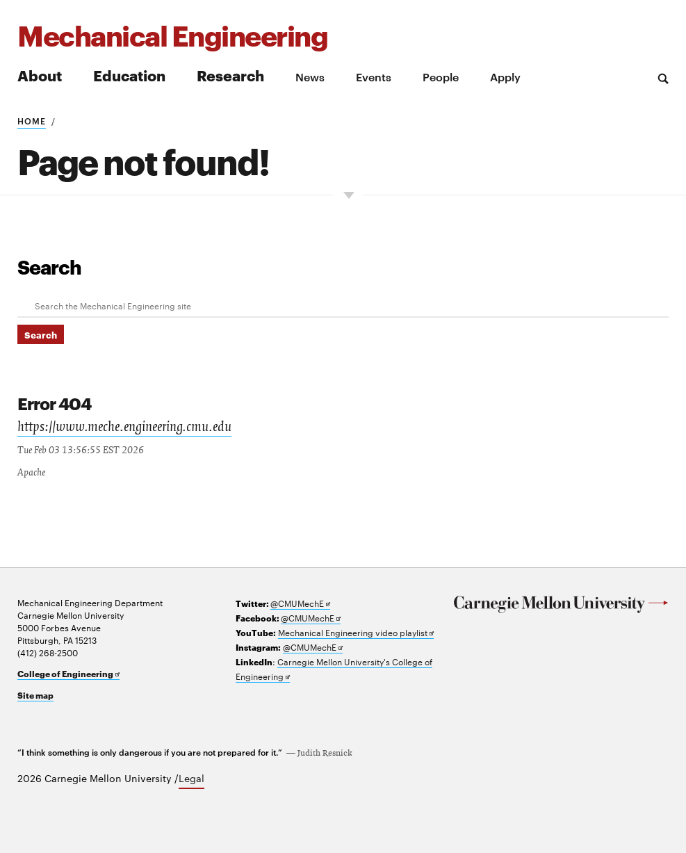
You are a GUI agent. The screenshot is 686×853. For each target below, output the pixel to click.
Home (31, 120)
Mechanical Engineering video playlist (356, 630)
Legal (191, 776)
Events (373, 76)
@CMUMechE (300, 601)
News (310, 76)
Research (230, 75)
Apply (505, 76)
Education (129, 75)
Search (49, 266)
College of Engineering (68, 672)
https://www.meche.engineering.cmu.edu (124, 426)
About (39, 75)
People (441, 76)
